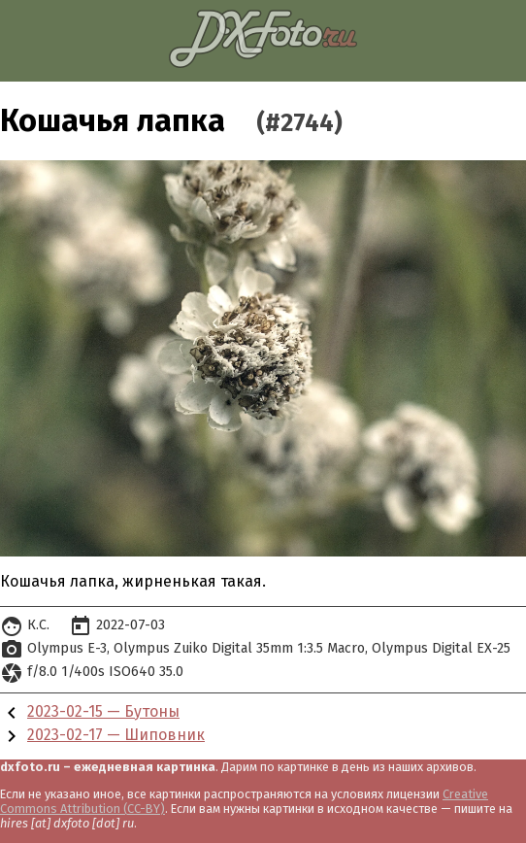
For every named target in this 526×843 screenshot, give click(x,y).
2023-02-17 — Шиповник (116, 734)
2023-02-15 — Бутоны (103, 711)
